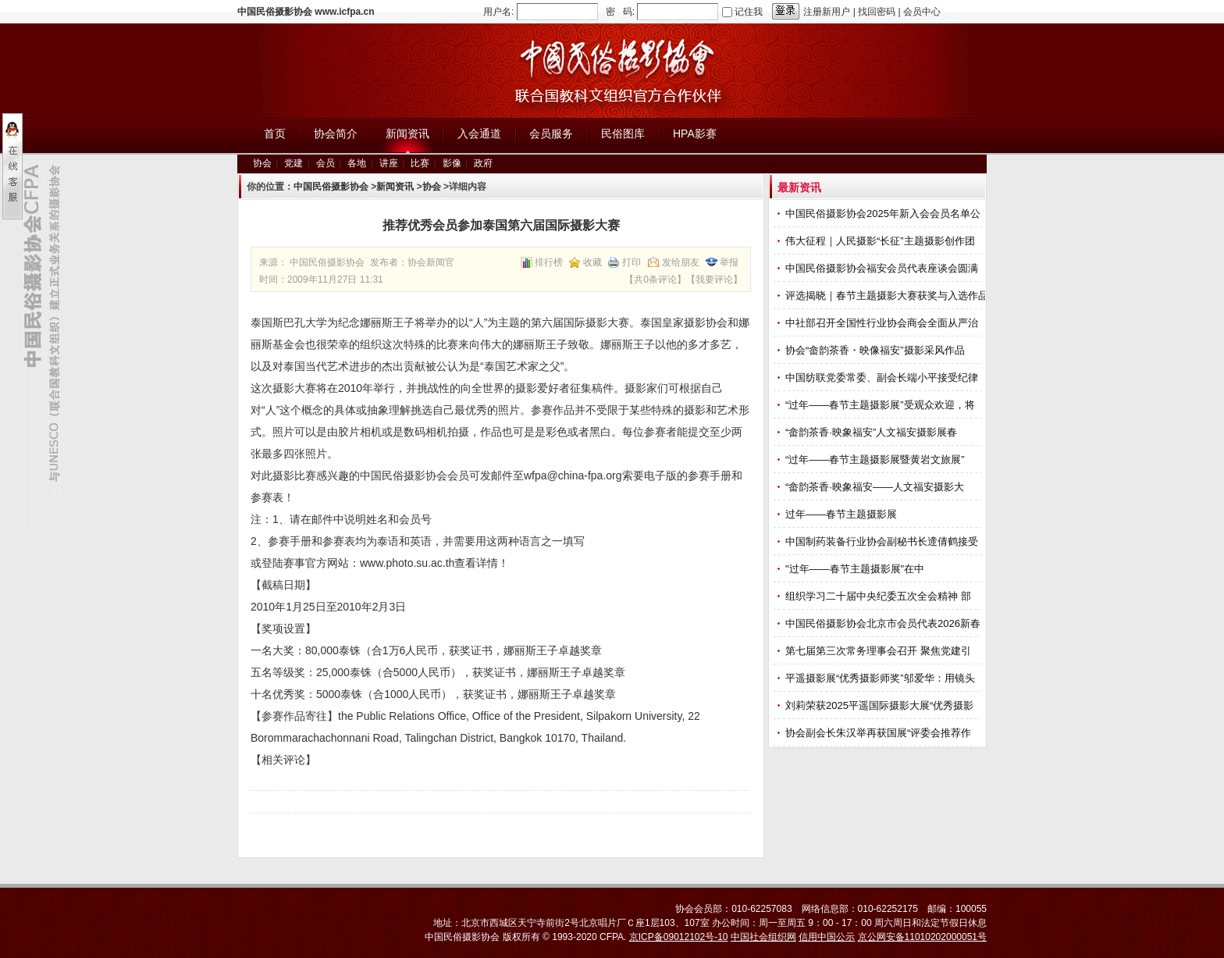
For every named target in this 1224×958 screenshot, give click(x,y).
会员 (325, 163)
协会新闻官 (430, 262)
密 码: (620, 11)
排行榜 (549, 262)
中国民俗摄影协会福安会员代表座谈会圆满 (883, 268)
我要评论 (714, 279)
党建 (293, 163)
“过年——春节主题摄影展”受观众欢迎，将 (881, 405)
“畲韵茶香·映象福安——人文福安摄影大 (876, 487)
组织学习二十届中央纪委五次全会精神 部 (879, 596)
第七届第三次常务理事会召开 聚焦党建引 (879, 651)
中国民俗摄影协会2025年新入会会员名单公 (884, 213)
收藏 (592, 262)
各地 (356, 163)
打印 (631, 262)
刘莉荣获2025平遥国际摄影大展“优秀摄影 (881, 705)
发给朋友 (680, 262)
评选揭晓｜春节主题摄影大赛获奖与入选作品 (888, 295)
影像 (452, 163)
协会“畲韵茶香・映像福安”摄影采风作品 (876, 350)
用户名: (498, 11)
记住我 (749, 11)
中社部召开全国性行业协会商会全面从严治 (883, 323)
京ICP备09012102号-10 (678, 936)
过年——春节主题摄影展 (841, 514)
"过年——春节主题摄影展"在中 (856, 569)
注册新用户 (826, 11)
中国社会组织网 (763, 936)
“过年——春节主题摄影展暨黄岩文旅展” (876, 459)
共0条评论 (655, 279)
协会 (262, 163)
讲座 (388, 163)
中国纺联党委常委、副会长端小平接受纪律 (883, 377)
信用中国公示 (827, 936)
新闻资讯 (395, 186)
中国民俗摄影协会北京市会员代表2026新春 (884, 623)
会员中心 (922, 11)
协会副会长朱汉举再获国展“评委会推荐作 (879, 733)
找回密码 (876, 11)
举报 (729, 262)
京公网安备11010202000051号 (922, 936)
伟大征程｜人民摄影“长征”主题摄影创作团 (881, 241)
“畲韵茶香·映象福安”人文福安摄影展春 (872, 432)
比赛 (420, 163)
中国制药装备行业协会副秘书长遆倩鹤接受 (883, 541)
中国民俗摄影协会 (331, 186)
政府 (483, 163)
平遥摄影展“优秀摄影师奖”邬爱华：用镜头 (881, 678)
